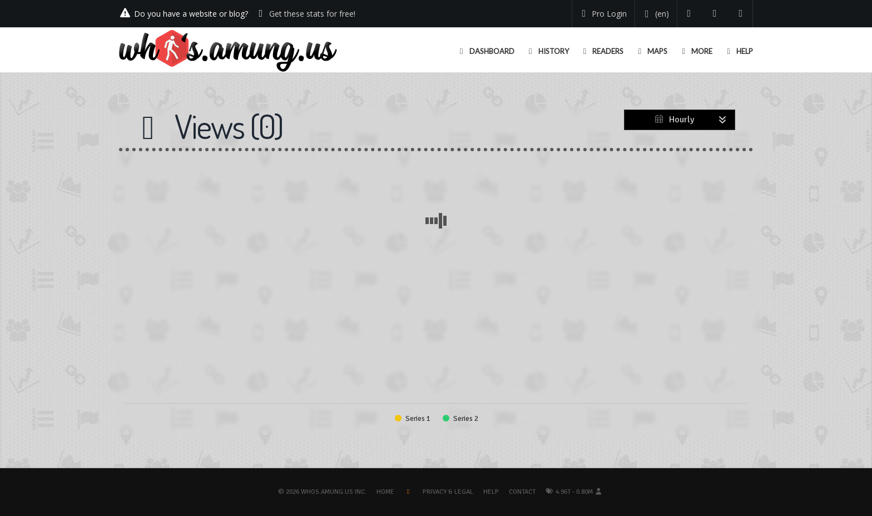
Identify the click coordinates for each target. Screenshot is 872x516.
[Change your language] (655, 14)
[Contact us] (741, 13)
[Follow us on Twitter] (689, 13)
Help (491, 492)
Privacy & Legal (448, 492)
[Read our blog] (715, 13)
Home (385, 492)
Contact (522, 492)
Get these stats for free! (312, 13)
